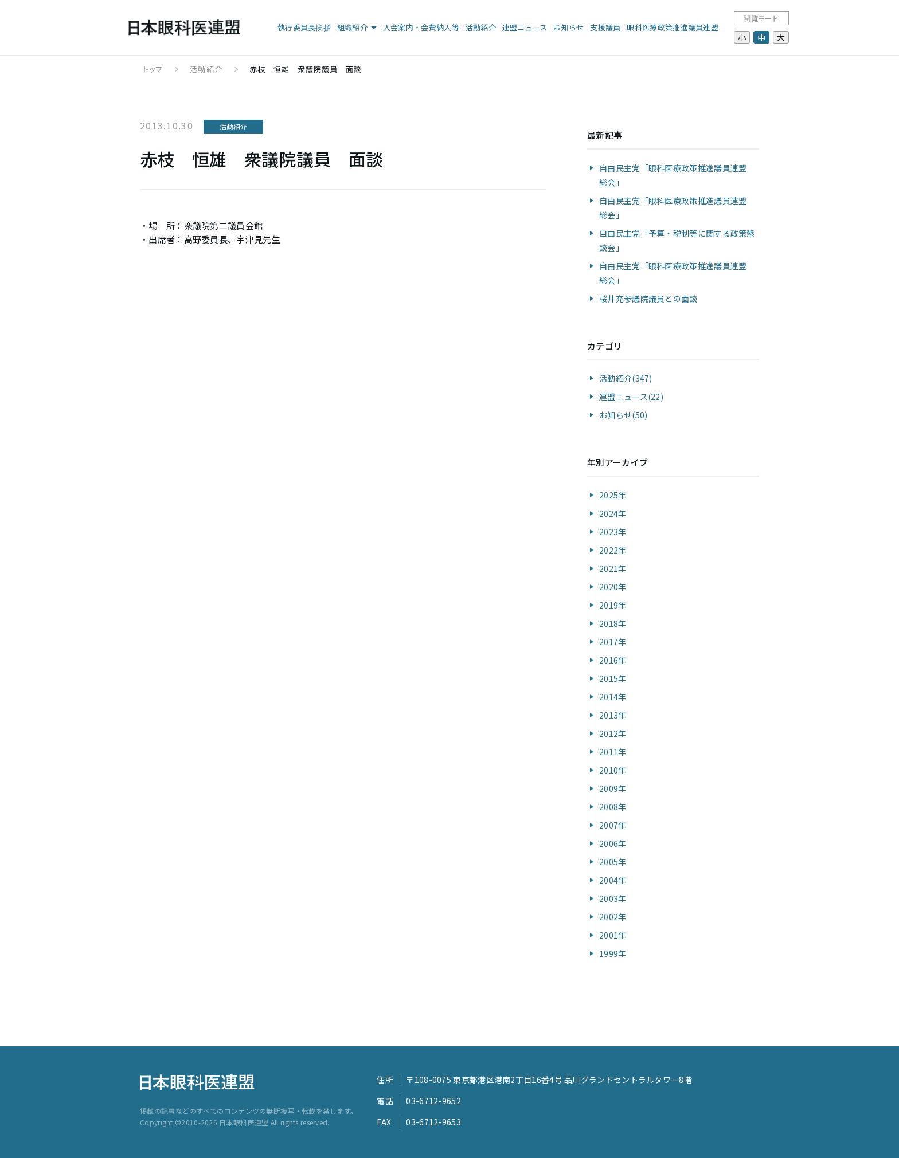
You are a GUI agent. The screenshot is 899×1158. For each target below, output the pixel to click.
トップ (153, 69)
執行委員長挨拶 (304, 27)
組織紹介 (352, 27)
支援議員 (605, 27)
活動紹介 (481, 27)
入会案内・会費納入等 (421, 27)
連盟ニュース (525, 27)
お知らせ (568, 27)
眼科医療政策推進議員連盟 (672, 27)
